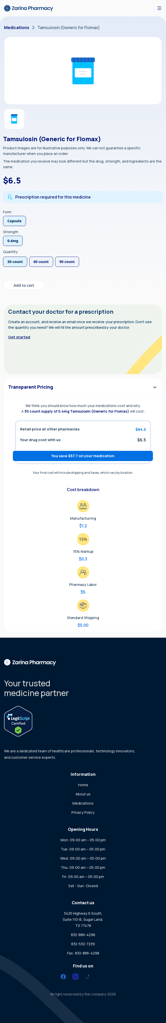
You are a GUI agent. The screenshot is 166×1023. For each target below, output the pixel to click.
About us (83, 794)
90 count (67, 261)
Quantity (10, 251)
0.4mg (12, 240)
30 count (15, 261)
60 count (41, 261)
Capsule (14, 220)
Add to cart (23, 285)
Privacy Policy (83, 812)
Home (83, 784)
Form (7, 211)
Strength (10, 231)
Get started (19, 337)
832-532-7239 (83, 943)
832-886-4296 (83, 934)
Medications (16, 27)
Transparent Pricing (83, 387)
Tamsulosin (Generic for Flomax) (68, 27)
